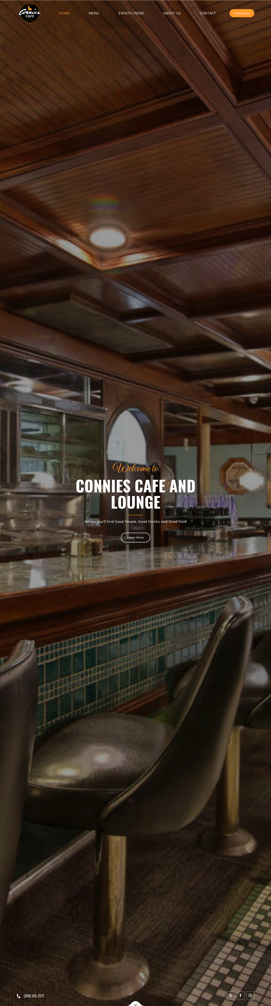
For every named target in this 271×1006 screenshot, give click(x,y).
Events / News (131, 13)
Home (64, 13)
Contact (208, 13)
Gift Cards (241, 13)
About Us (172, 13)
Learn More (135, 537)
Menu (94, 13)
